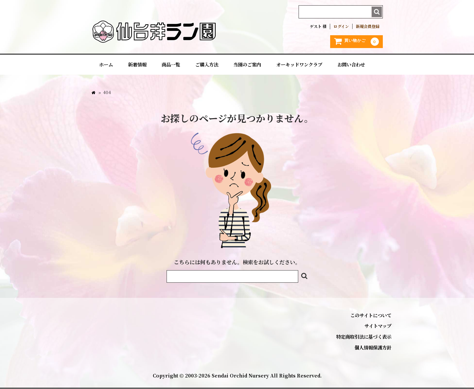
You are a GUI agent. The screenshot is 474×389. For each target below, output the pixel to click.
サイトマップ (377, 326)
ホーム (106, 64)
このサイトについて (370, 315)
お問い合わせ (351, 64)
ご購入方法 (206, 64)
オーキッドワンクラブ (299, 64)
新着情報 (137, 64)
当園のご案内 (247, 64)
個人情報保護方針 (373, 347)
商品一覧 (171, 64)
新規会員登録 (368, 26)
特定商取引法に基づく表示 (363, 336)
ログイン (341, 26)
